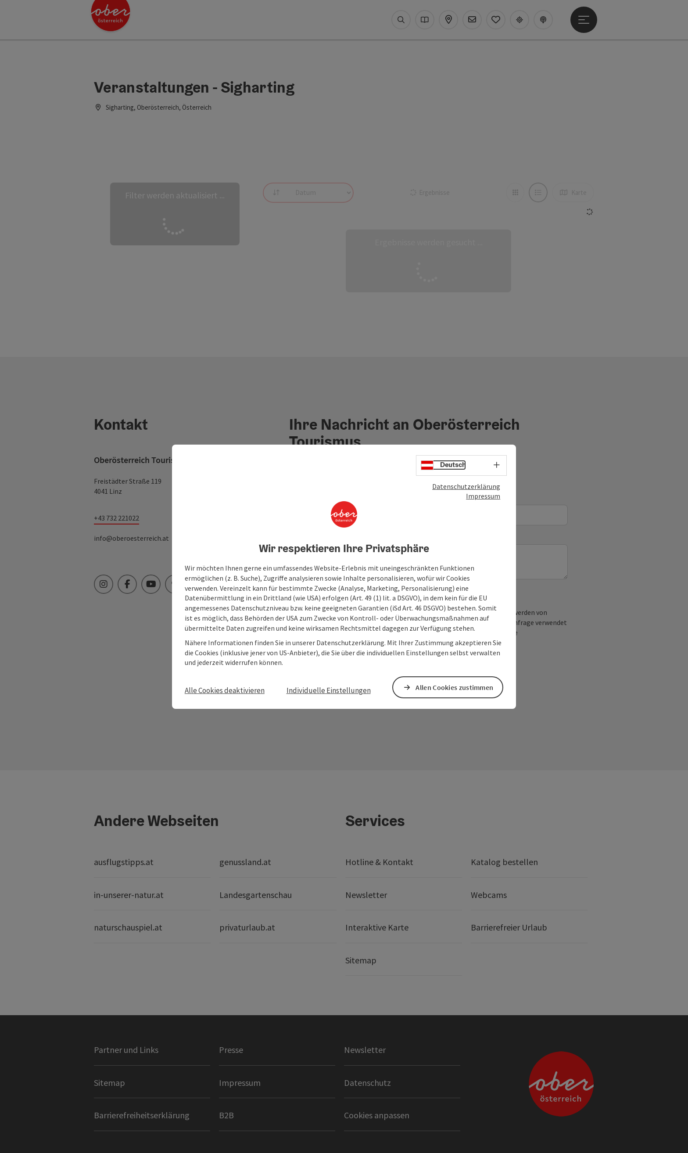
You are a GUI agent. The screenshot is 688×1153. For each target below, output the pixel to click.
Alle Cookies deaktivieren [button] (225, 690)
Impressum (483, 496)
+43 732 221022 (116, 518)
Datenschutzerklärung (466, 485)
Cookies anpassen (376, 1115)
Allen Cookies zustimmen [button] (454, 686)
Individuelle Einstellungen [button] (329, 690)
